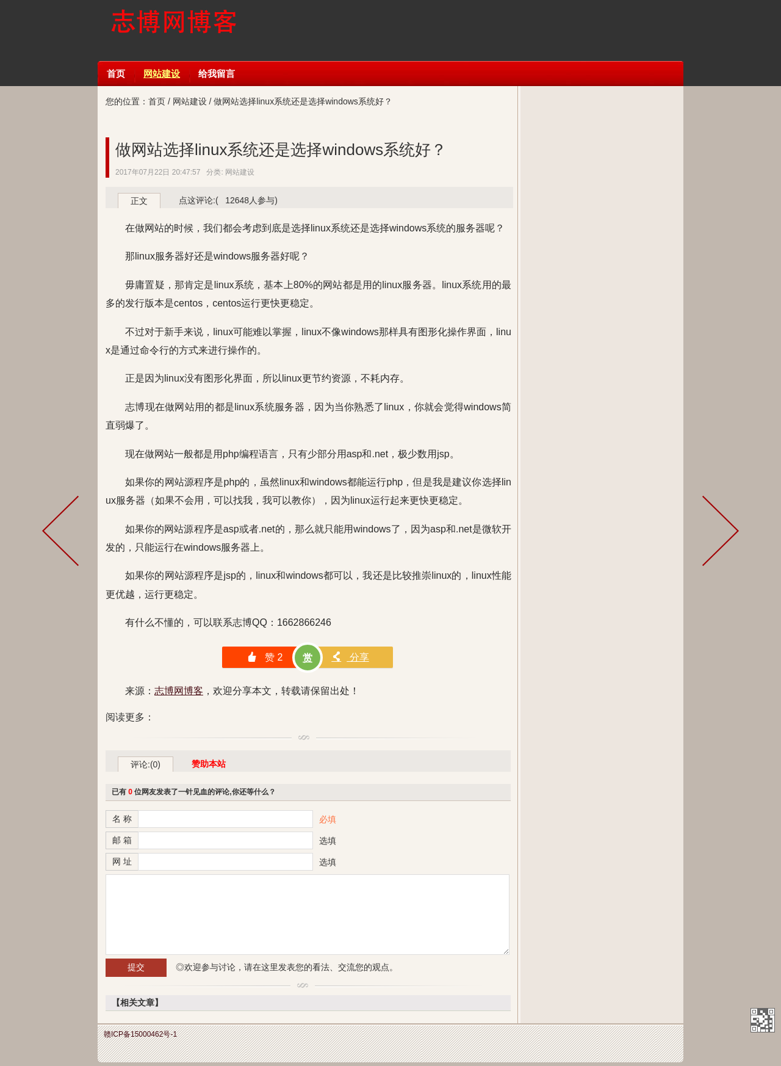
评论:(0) (145, 764)
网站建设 (161, 73)
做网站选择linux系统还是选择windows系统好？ (281, 149)
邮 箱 (122, 840)
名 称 (122, 819)
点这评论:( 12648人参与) (228, 200)
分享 (350, 657)
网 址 (122, 861)
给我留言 (216, 73)
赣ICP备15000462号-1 (140, 1034)
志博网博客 (173, 30)
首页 (116, 73)
